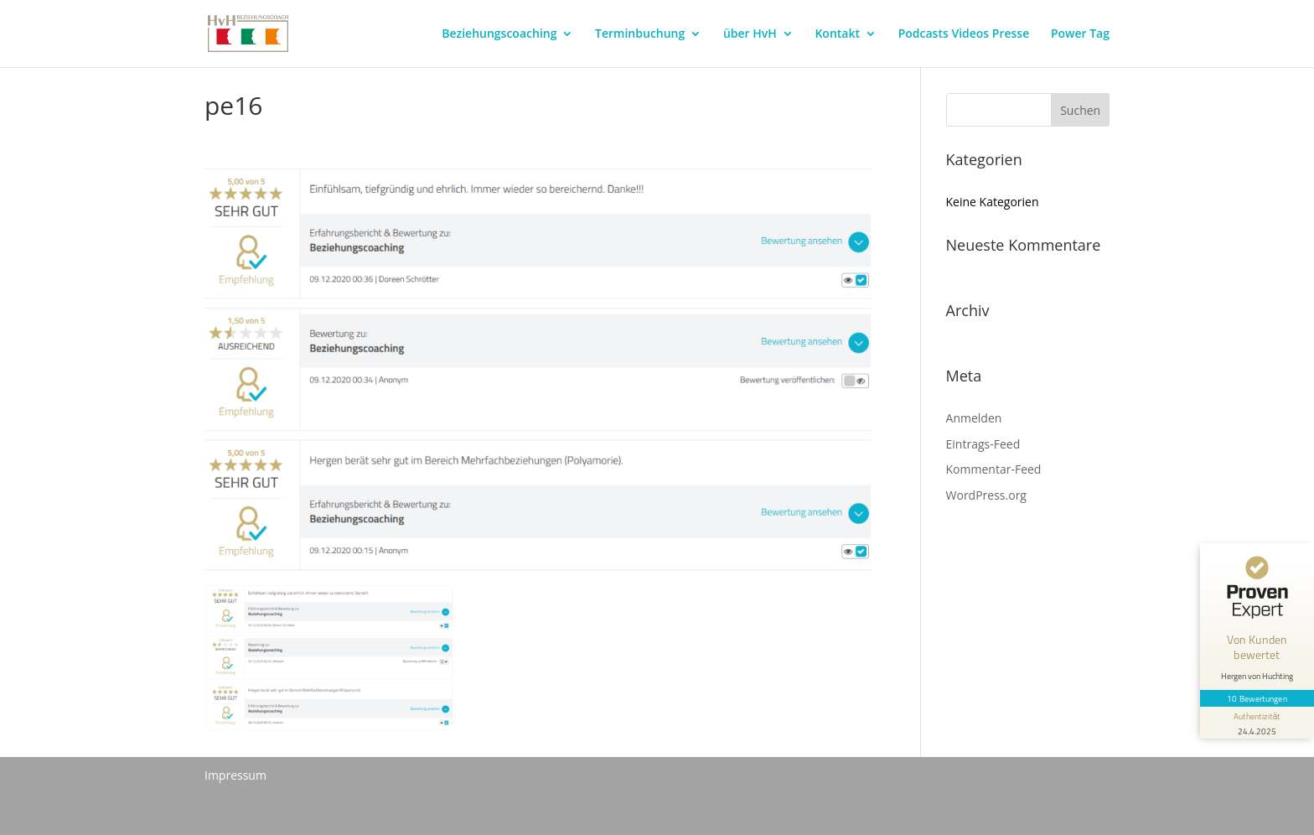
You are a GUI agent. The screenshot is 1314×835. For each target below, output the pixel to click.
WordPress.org (986, 495)
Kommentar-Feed (994, 469)
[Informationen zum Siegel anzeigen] (1257, 723)
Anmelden (974, 418)
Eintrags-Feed (983, 444)
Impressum (235, 775)
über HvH (750, 34)
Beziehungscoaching (499, 34)
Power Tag (1080, 34)
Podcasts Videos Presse (964, 34)
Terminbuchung (640, 34)
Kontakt (837, 34)
